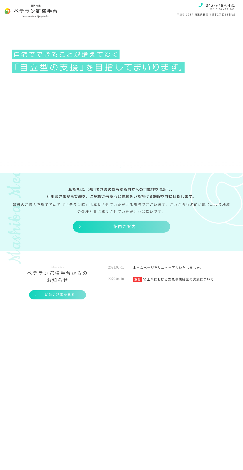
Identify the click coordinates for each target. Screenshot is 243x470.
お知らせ (188, 162)
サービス (47, 162)
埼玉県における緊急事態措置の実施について (178, 279)
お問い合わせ (221, 162)
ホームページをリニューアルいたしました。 (168, 268)
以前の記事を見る (60, 295)
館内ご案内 (125, 227)
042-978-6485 (217, 5)
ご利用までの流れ (122, 162)
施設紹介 (17, 162)
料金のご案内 (80, 162)
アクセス (159, 162)
